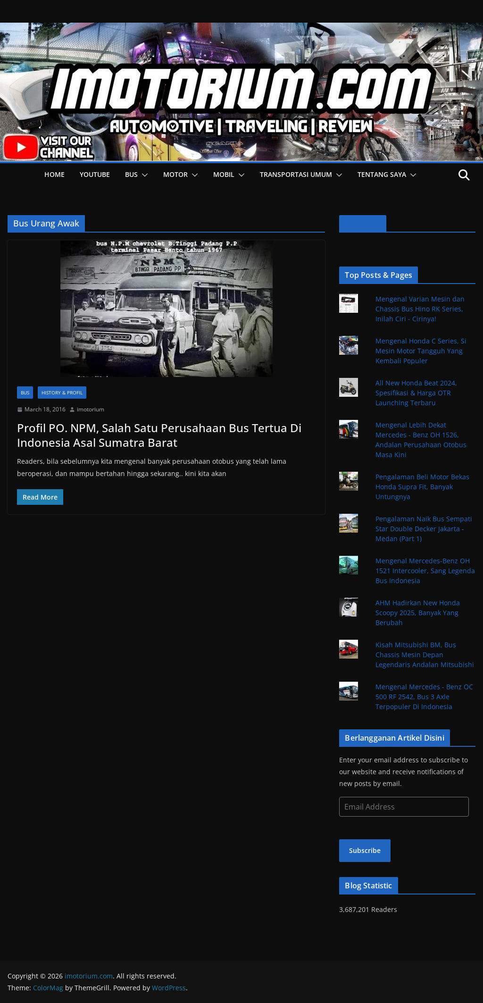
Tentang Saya (382, 174)
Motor (175, 174)
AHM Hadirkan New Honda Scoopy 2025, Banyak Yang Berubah (417, 612)
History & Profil (62, 392)
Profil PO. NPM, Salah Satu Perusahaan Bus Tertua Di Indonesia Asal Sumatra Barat (159, 435)
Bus (131, 174)
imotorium (90, 409)
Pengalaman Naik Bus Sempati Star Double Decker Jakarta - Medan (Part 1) (423, 528)
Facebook (362, 223)
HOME (54, 174)
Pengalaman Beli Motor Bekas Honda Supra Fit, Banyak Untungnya (422, 486)
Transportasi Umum (296, 174)
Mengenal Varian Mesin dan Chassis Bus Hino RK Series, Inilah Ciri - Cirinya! (420, 308)
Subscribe (365, 850)
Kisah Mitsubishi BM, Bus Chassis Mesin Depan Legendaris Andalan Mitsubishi (424, 654)
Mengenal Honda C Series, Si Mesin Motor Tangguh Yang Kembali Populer (420, 350)
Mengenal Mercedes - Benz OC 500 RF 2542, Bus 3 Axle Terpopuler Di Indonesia (424, 696)
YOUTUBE (95, 174)
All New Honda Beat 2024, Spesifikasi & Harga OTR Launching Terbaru (416, 392)
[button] (143, 175)
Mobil (223, 174)
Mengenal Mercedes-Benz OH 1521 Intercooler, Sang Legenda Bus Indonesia (425, 570)
